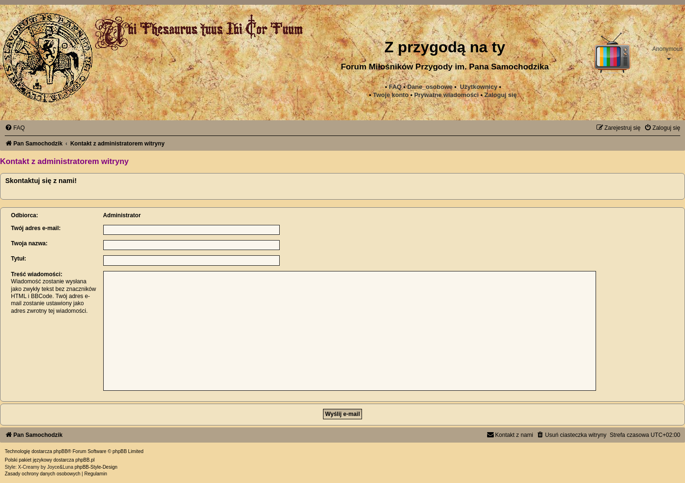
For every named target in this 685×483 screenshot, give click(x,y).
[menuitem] (446, 95)
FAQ (395, 86)
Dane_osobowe (429, 86)
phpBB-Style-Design (96, 467)
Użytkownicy (479, 86)
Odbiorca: (24, 215)
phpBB (60, 451)
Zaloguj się (500, 94)
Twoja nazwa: (29, 243)
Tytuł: (18, 258)
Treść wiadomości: (36, 274)
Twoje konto (391, 94)
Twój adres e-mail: (36, 228)
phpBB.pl (85, 460)
